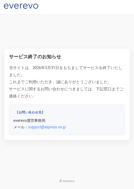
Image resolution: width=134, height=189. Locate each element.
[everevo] (21, 6)
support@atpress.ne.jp (47, 127)
